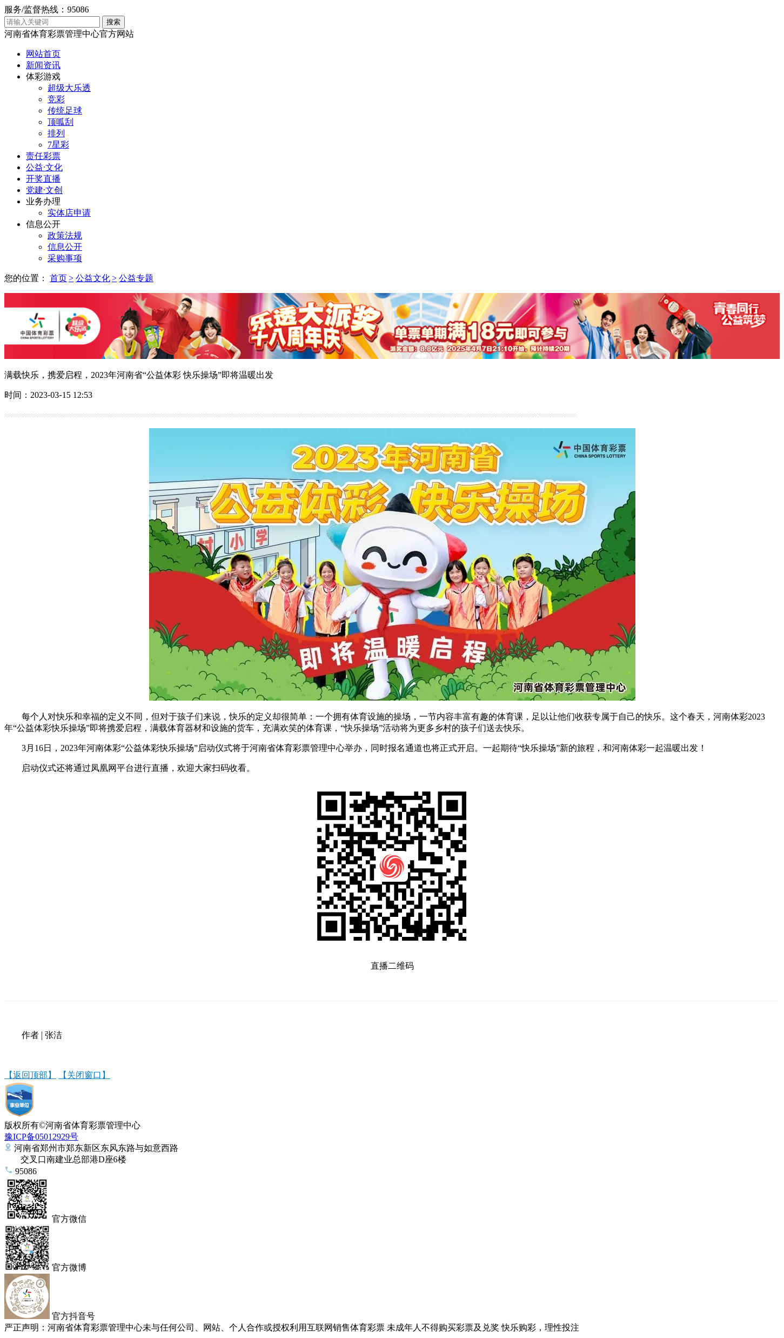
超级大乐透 (69, 87)
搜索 (113, 22)
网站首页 (43, 53)
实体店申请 (69, 212)
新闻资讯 (43, 65)
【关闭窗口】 (84, 1075)
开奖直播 (43, 178)
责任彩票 (43, 156)
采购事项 (65, 258)
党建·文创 (44, 190)
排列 (56, 133)
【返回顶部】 (30, 1075)
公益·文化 (44, 167)
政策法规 (65, 235)
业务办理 (43, 201)
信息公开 (43, 224)
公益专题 (136, 278)
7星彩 (58, 144)
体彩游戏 (43, 76)
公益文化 (93, 278)
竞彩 (56, 99)
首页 (58, 278)
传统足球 (65, 110)
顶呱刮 (60, 122)
